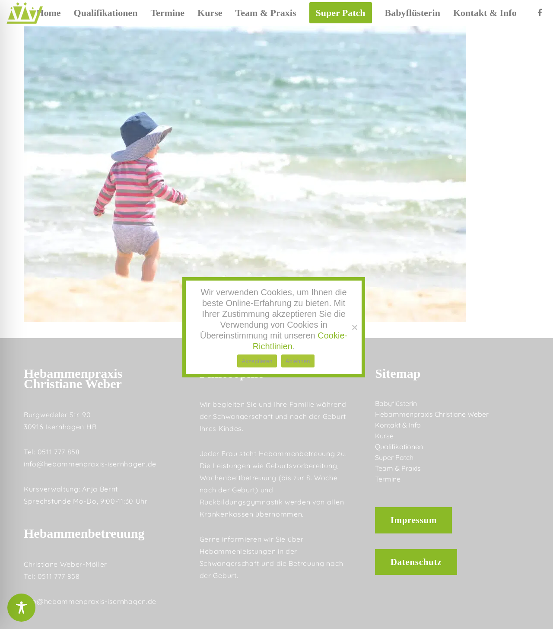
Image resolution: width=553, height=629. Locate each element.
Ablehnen (298, 361)
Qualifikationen (399, 446)
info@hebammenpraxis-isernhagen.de (90, 464)
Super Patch (394, 457)
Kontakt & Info (398, 425)
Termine (387, 479)
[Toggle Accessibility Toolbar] (21, 608)
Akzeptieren (257, 361)
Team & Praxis (398, 468)
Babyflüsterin (396, 403)
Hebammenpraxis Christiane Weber (432, 414)
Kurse (384, 435)
